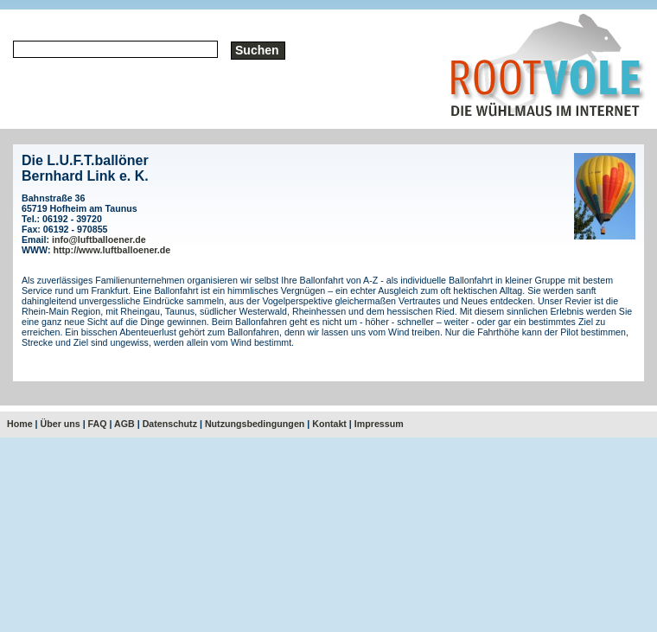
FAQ (97, 423)
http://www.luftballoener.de (112, 250)
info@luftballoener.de (99, 239)
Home (20, 423)
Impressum (379, 423)
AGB (124, 423)
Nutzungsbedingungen (254, 423)
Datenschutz (170, 423)
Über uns (60, 423)
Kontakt (329, 423)
